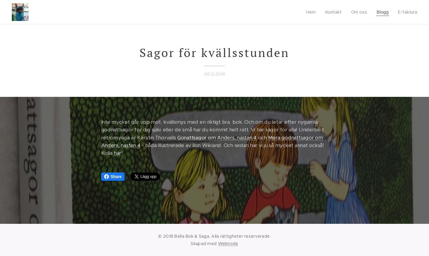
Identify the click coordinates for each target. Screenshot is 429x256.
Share (113, 176)
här (117, 153)
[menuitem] (312, 12)
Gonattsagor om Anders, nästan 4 (217, 137)
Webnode (228, 243)
